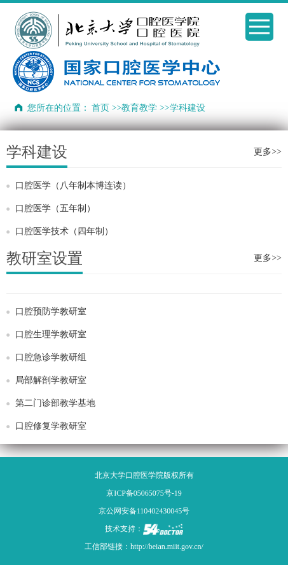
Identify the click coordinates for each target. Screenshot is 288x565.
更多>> (268, 152)
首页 (100, 108)
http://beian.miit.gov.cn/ (166, 546)
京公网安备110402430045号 (144, 510)
